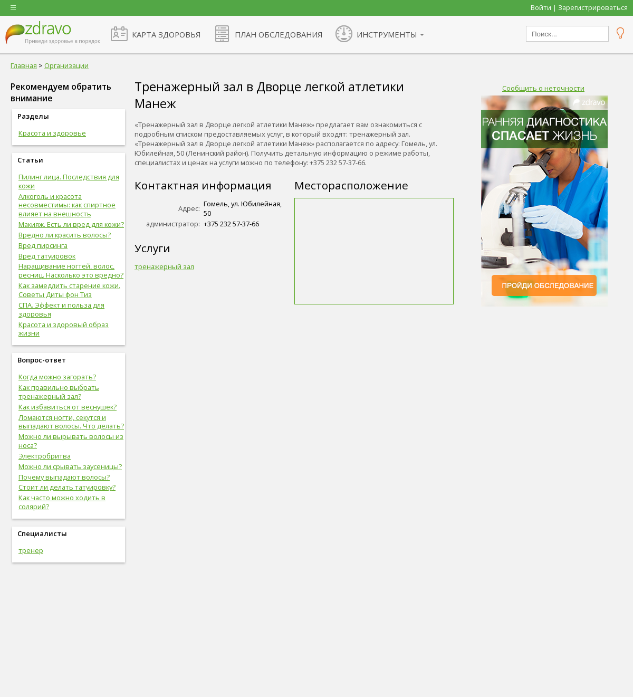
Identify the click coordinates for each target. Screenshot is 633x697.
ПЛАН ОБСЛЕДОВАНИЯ (278, 34)
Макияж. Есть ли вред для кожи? (71, 224)
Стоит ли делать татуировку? (67, 487)
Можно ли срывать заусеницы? (70, 466)
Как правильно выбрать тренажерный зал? (58, 392)
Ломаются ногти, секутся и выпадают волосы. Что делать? (71, 422)
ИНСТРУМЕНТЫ (387, 34)
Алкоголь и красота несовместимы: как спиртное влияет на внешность (67, 205)
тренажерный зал (164, 266)
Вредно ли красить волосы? (64, 235)
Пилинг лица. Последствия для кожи (68, 181)
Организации (66, 65)
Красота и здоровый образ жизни (63, 329)
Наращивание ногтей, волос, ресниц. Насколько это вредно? (70, 270)
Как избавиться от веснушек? (67, 407)
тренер (30, 550)
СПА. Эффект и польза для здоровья (61, 309)
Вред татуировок (46, 256)
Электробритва (44, 456)
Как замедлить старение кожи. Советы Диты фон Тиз (69, 290)
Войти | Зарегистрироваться (579, 7)
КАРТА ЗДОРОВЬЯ (166, 34)
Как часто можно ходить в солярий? (62, 502)
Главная (24, 65)
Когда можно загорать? (57, 376)
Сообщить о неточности (543, 88)
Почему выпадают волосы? (64, 477)
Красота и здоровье (52, 133)
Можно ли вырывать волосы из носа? (70, 441)
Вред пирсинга (43, 245)
